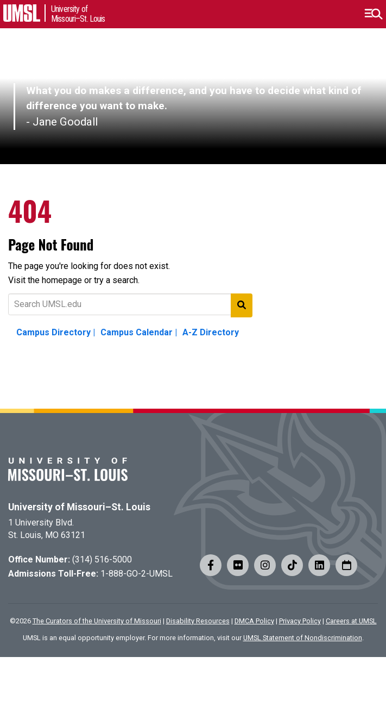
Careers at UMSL (351, 621)
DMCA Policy (254, 621)
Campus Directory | (55, 332)
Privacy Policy (300, 621)
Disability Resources (198, 621)
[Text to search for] (130, 304)
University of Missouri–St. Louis (79, 507)
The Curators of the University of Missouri (97, 621)
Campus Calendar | (138, 332)
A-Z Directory (210, 332)
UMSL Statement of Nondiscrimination (302, 638)
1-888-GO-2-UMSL (136, 573)
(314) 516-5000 (102, 559)
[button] (373, 14)
